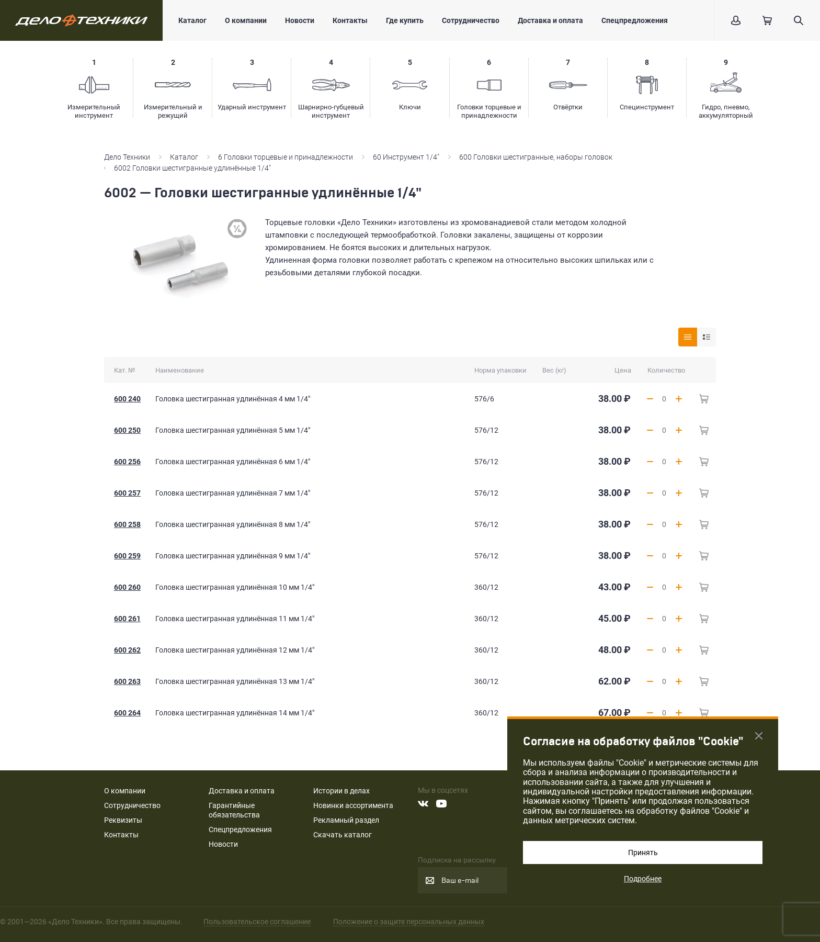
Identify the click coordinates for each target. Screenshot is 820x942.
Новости (299, 20)
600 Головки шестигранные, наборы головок (535, 157)
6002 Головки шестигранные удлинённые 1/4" (192, 168)
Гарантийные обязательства (234, 810)
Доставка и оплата (550, 20)
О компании (246, 20)
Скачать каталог (342, 835)
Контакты (350, 20)
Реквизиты (123, 820)
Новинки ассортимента (353, 805)
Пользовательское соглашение (257, 921)
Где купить (405, 20)
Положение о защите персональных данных (408, 921)
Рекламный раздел (346, 820)
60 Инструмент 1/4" (406, 157)
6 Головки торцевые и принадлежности (285, 157)
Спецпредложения (634, 20)
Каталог (192, 20)
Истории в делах (341, 791)
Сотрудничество (470, 20)
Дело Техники (127, 157)
